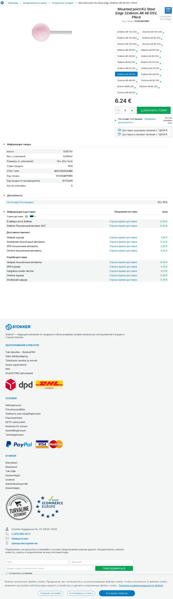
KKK (7, 368)
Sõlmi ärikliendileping (16, 356)
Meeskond (11, 466)
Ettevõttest (11, 462)
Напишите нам (19, 538)
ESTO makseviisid (15, 422)
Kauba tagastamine (16, 364)
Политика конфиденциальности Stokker (141, 585)
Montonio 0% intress (16, 426)
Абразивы (13, 3)
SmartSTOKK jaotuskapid (19, 373)
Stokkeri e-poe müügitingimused (23, 413)
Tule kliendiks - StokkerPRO (20, 352)
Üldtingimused (13, 405)
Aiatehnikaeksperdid (16, 483)
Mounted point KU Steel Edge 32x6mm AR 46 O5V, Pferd (107, 3)
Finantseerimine (13, 417)
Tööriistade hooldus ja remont (21, 360)
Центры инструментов (24, 543)
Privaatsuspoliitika (15, 409)
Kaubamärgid (12, 475)
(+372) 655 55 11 (20, 533)
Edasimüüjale (12, 488)
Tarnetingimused (14, 434)
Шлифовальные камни (35, 3)
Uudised (10, 479)
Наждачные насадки (62, 3)
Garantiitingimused (15, 430)
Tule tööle (10, 471)
